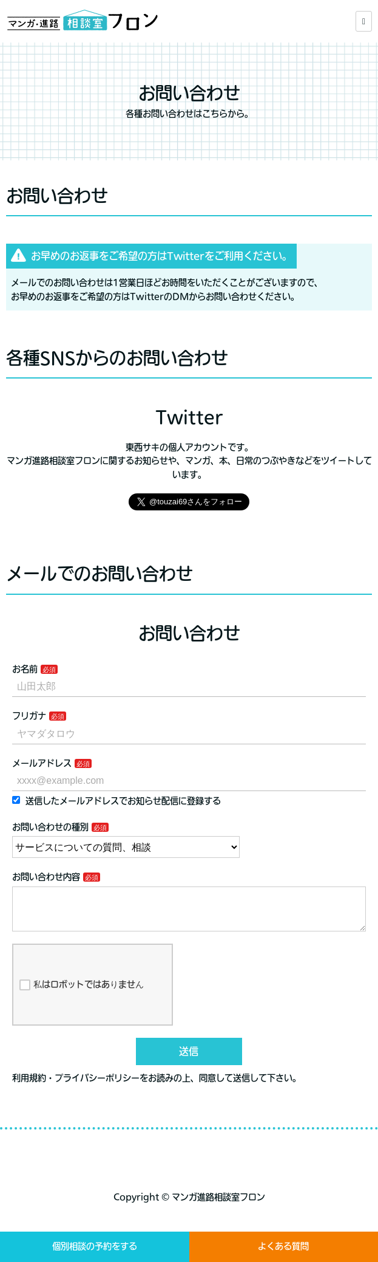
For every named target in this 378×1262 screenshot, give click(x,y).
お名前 (25, 669)
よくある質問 (283, 1246)
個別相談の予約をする (94, 1246)
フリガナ (29, 716)
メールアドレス (42, 763)
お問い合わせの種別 (50, 827)
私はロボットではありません (81, 994)
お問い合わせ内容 (46, 877)
